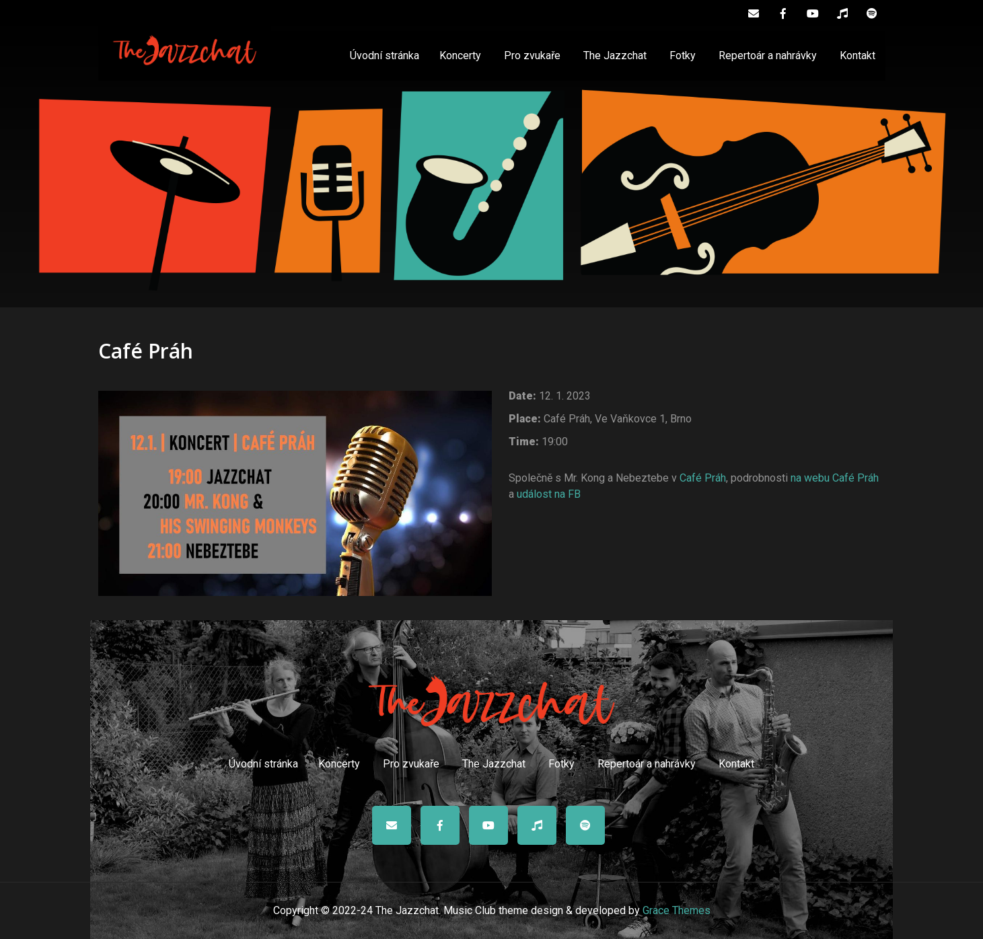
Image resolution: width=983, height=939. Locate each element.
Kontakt (857, 55)
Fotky (682, 55)
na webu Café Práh (835, 478)
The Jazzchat (615, 55)
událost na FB (549, 494)
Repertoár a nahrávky (768, 55)
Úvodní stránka (384, 55)
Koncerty (460, 55)
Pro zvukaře (532, 55)
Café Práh (703, 478)
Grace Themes (677, 910)
